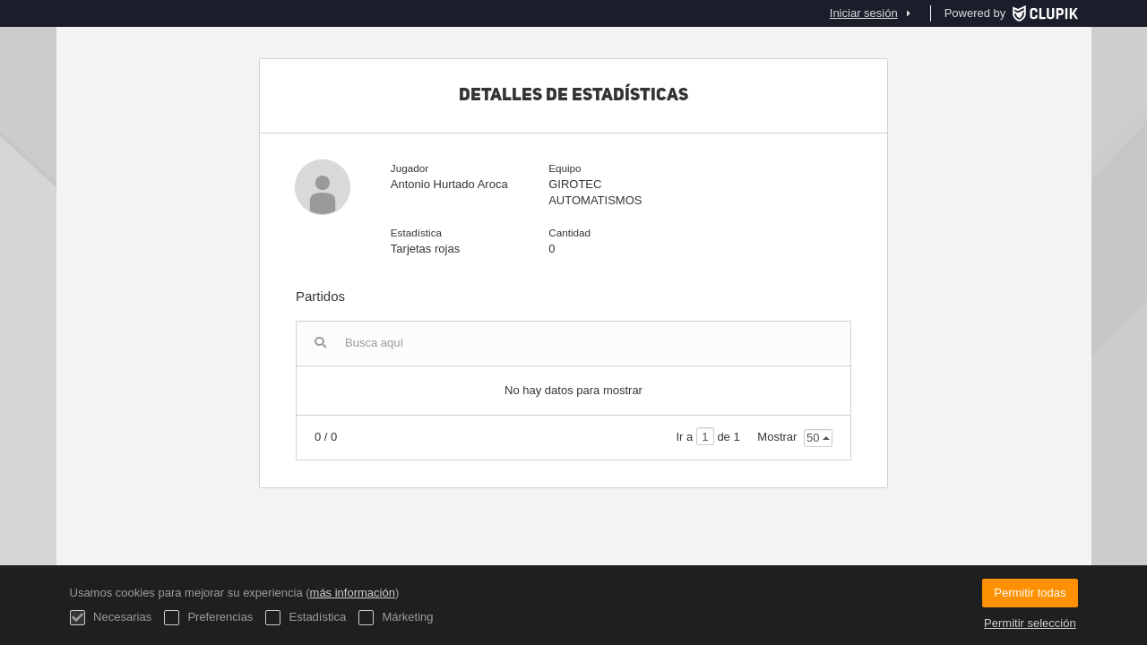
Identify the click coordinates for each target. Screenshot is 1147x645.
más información (352, 592)
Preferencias (209, 617)
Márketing (396, 617)
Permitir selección (1030, 623)
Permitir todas (1029, 592)
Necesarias (111, 617)
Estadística (305, 617)
